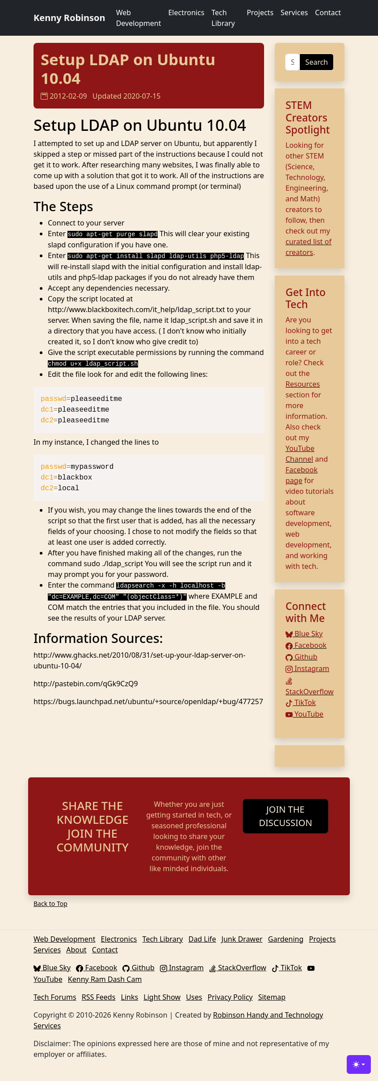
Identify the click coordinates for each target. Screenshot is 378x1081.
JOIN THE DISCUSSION (285, 816)
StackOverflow (237, 967)
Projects (260, 12)
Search (316, 62)
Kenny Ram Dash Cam (105, 979)
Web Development (138, 18)
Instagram (307, 668)
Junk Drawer (242, 939)
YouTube (304, 714)
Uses (194, 997)
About (76, 950)
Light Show (162, 997)
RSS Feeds (99, 997)
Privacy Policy (230, 997)
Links (130, 997)
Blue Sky (304, 634)
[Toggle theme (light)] (359, 1064)
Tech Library (223, 18)
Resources (303, 384)
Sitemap (272, 997)
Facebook (306, 645)
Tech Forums (55, 997)
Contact (328, 12)
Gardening (286, 939)
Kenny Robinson (69, 18)
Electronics (186, 12)
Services (294, 12)
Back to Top (50, 903)
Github (301, 657)
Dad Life (202, 939)
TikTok (301, 702)
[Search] (292, 62)
